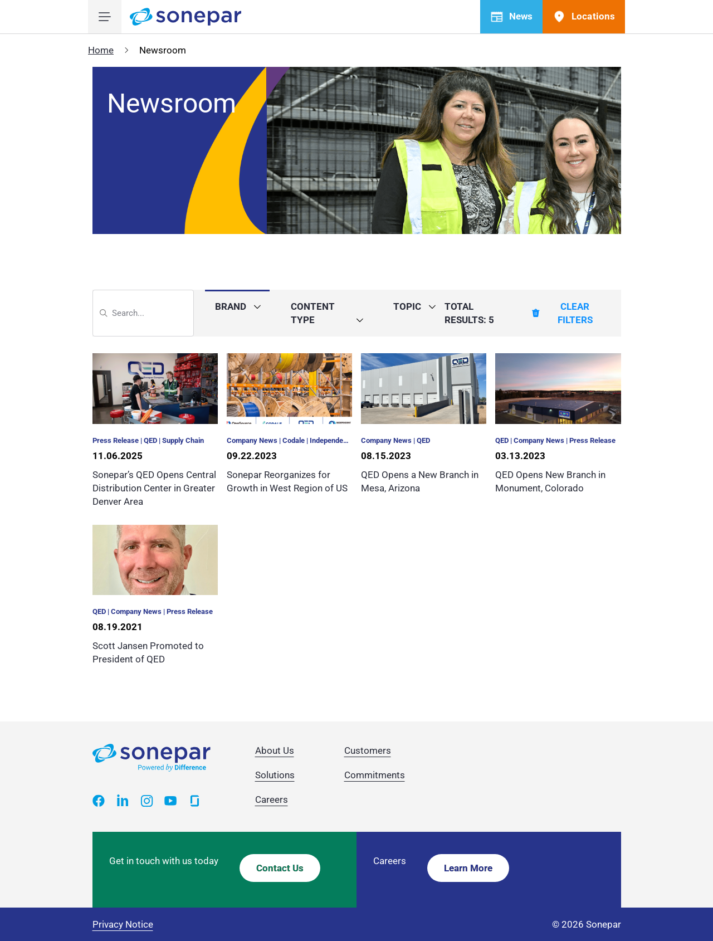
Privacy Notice (122, 924)
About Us (274, 750)
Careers (271, 799)
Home (101, 50)
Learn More (468, 868)
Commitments (374, 775)
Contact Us (280, 868)
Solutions (275, 775)
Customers (367, 750)
